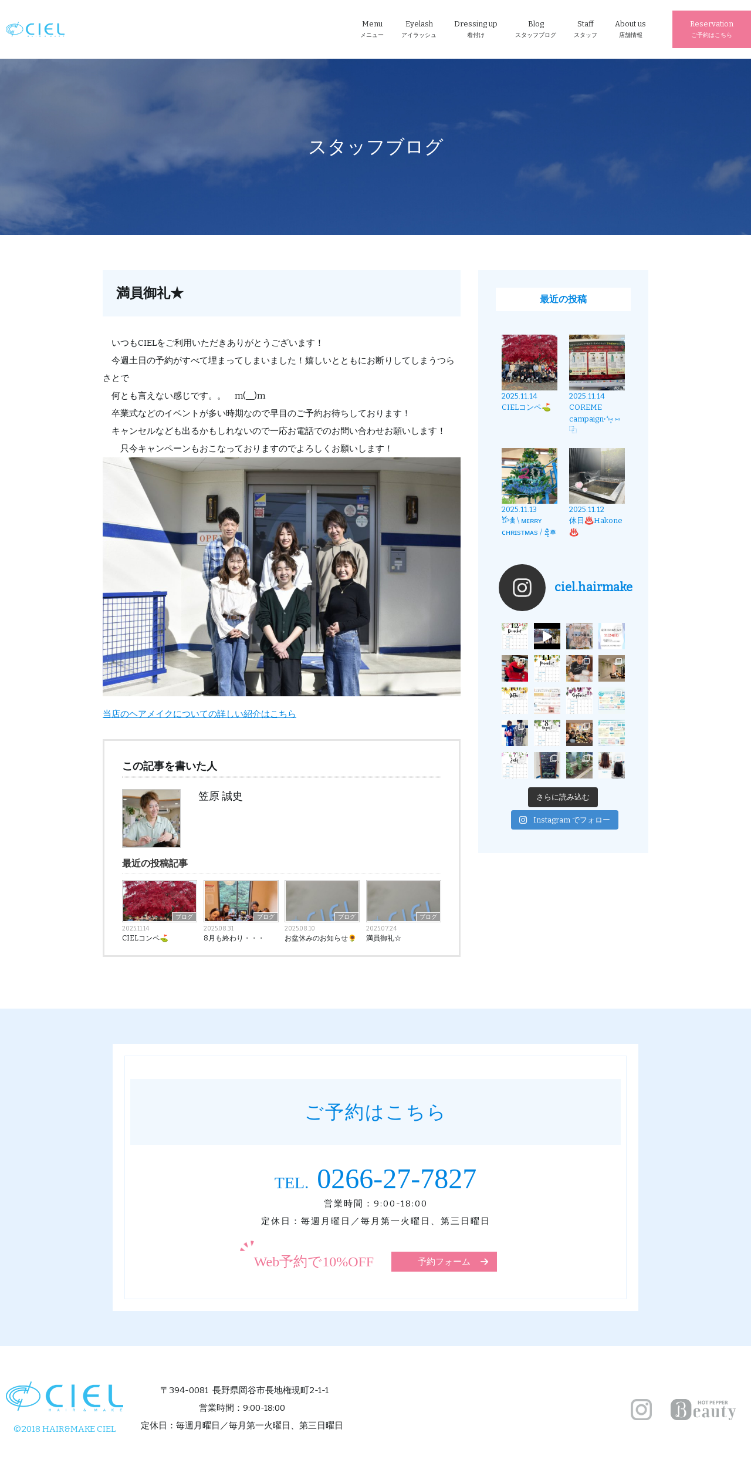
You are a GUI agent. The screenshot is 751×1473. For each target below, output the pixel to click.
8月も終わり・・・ (234, 938)
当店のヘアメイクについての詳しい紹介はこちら (199, 714)
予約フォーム (444, 1261)
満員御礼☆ (383, 938)
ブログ (184, 917)
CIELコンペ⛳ (145, 938)
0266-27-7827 (375, 1178)
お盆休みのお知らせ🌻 (321, 938)
